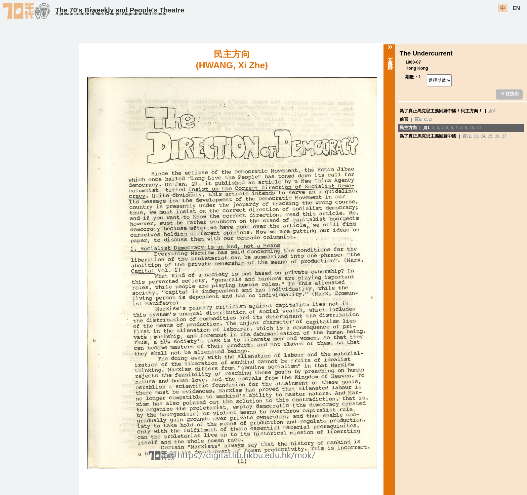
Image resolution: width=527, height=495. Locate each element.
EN (516, 8)
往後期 (509, 93)
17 (504, 136)
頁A (492, 111)
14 (483, 136)
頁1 (426, 127)
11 (479, 127)
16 (497, 136)
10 (472, 127)
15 (490, 136)
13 (476, 136)
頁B (417, 119)
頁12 (466, 136)
